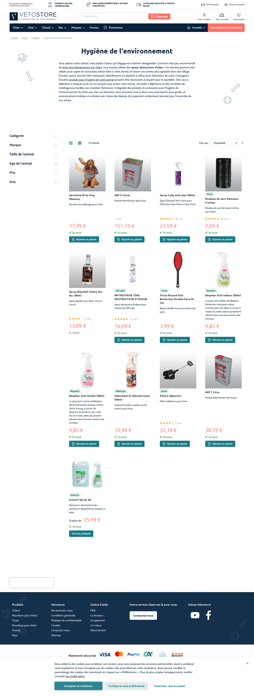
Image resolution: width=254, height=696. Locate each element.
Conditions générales (63, 615)
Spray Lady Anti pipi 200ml (177, 195)
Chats (15, 620)
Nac (61, 27)
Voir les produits (81, 533)
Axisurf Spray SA (80, 499)
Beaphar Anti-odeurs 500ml (223, 295)
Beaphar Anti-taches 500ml (86, 395)
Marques (76, 27)
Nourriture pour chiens (25, 615)
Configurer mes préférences (126, 686)
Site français (212, 4)
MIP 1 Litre (212, 392)
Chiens (16, 610)
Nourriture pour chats (24, 625)
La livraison (96, 615)
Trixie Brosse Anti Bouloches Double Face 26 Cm (177, 299)
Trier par (203, 143)
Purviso (94, 27)
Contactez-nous (60, 630)
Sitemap (56, 635)
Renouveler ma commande (226, 27)
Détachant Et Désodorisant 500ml (132, 397)
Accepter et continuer (78, 686)
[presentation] (31, 583)
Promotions (116, 27)
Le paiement (97, 620)
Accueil (14, 37)
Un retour (95, 625)
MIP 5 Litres (122, 195)
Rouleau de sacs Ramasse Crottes (221, 200)
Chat (31, 27)
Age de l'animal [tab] (21, 163)
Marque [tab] (15, 145)
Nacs (15, 635)
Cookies (55, 625)
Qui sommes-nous (62, 610)
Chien (16, 27)
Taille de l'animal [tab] (22, 154)
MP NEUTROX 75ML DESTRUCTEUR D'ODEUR (130, 297)
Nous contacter (237, 4)
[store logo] (33, 16)
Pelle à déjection (171, 395)
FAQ (92, 610)
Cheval (46, 27)
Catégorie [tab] (17, 136)
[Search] (159, 16)
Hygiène (35, 37)
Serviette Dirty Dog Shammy (82, 197)
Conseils (197, 27)
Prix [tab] (12, 173)
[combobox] (126, 16)
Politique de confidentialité (66, 620)
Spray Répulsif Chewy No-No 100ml (86, 293)
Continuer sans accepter (169, 686)
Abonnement (98, 630)
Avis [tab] (13, 182)
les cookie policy (75, 676)
